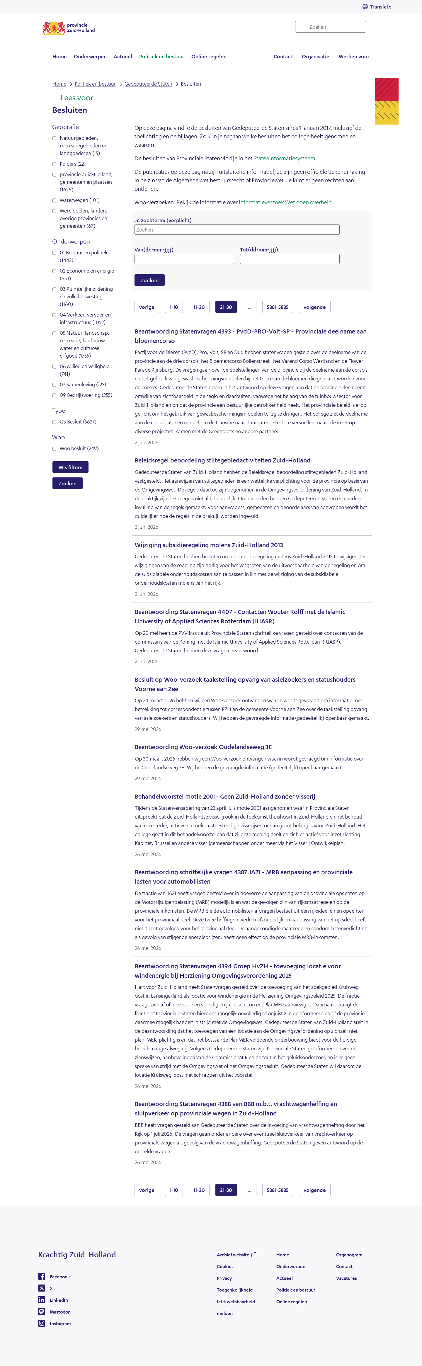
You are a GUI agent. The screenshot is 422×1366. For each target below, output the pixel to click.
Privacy (224, 1278)
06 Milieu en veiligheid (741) (85, 370)
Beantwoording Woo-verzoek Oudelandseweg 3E (203, 747)
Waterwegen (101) (80, 200)
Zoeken (67, 483)
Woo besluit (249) (79, 448)
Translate (381, 6)
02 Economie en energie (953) (87, 274)
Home (59, 56)
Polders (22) (73, 163)
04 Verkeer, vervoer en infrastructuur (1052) (85, 318)
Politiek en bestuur (161, 56)
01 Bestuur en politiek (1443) (84, 256)
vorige (149, 306)
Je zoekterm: (163, 220)
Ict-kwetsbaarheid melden (236, 1307)
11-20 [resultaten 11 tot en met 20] (199, 307)
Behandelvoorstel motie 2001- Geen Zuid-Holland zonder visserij (225, 796)
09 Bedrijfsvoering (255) (86, 395)
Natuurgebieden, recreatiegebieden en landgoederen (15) (84, 145)
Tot (259, 249)
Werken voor (354, 56)
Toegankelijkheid (235, 1289)
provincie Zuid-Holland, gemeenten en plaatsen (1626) (86, 182)
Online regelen (209, 56)
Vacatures (346, 1278)
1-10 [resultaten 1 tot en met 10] (174, 307)
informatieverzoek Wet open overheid (285, 202)
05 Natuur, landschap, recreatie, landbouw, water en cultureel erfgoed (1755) (84, 344)
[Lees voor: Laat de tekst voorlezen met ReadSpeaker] (72, 98)
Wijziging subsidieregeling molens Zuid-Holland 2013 (209, 545)
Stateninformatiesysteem (284, 158)
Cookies (225, 1266)
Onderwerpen (90, 56)
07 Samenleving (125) (83, 384)
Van (154, 249)
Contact (283, 56)
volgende (317, 306)
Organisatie (315, 56)
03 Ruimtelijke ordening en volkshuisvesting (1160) (86, 296)
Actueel (123, 56)
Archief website (233, 1254)
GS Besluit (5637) (78, 421)
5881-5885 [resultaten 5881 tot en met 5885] (277, 307)
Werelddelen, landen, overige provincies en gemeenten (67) (83, 218)
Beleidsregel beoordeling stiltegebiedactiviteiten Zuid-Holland (223, 460)
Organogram (349, 1254)
